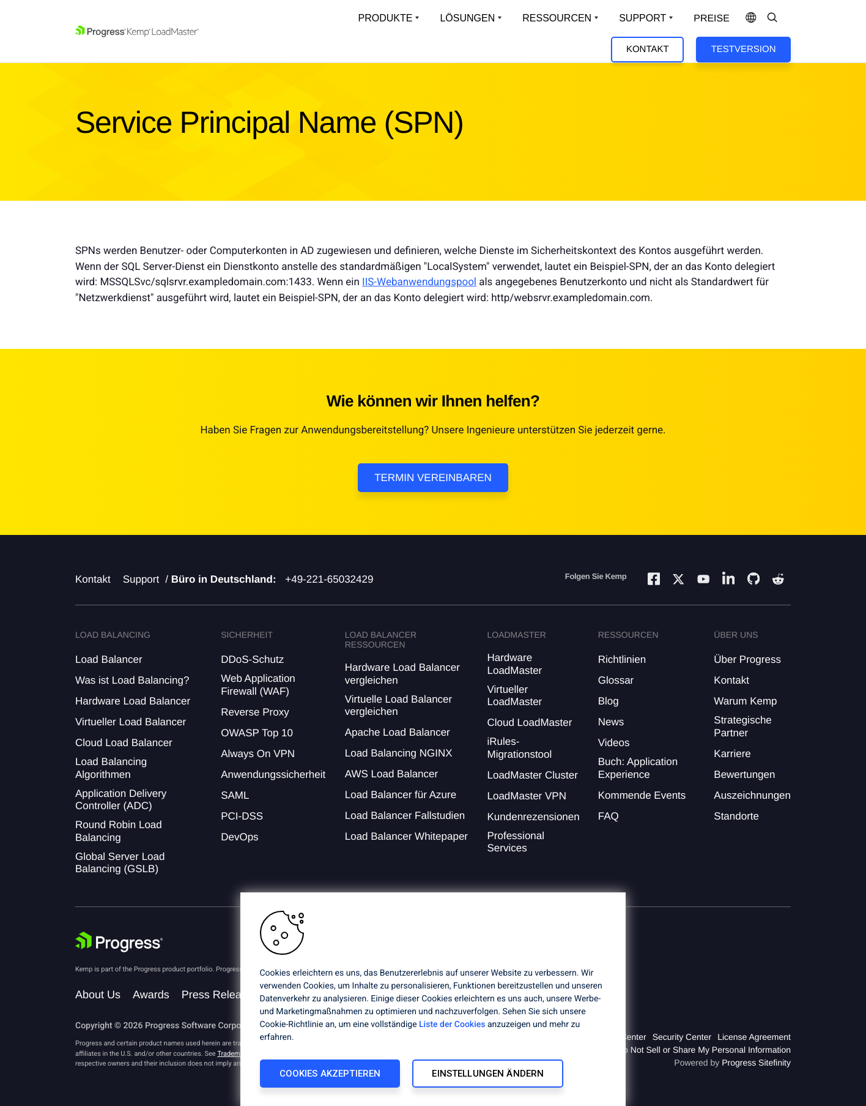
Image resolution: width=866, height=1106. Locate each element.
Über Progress (747, 659)
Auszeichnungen (752, 795)
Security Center (682, 1037)
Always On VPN (258, 754)
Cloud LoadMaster (529, 722)
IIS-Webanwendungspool (419, 282)
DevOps (239, 837)
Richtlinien (622, 659)
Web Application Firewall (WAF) (258, 685)
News (611, 722)
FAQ (608, 816)
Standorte (736, 816)
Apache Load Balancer (397, 732)
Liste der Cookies (452, 1024)
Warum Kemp (745, 701)
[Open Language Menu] (751, 18)
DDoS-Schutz (252, 659)
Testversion (743, 49)
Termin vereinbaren (433, 478)
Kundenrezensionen (533, 817)
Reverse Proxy (255, 712)
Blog (608, 701)
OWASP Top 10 (257, 733)
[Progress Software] (119, 942)
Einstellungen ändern (488, 1073)
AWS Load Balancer (391, 774)
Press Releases (220, 994)
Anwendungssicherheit (273, 774)
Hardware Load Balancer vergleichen (402, 674)
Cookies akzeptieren (330, 1073)
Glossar (616, 680)
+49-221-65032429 (329, 579)
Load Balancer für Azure (400, 795)
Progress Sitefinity (756, 1062)
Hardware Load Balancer (132, 701)
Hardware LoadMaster (514, 664)
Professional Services (515, 842)
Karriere (732, 754)
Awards (151, 994)
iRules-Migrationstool (519, 748)
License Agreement (754, 1037)
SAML (235, 795)
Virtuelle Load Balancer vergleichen (398, 705)
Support (141, 579)
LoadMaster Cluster (532, 775)
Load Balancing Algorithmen (111, 768)
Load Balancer (108, 659)
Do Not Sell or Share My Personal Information (704, 1050)
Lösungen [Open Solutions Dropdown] (467, 18)
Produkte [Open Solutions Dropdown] (385, 18)
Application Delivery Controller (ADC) (120, 800)
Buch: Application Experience (638, 768)
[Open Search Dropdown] (772, 18)
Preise (712, 18)
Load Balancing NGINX (399, 753)
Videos (614, 743)
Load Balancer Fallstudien (405, 815)
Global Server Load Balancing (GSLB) (120, 863)
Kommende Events (642, 795)
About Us (97, 994)
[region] (433, 999)
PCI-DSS (242, 816)
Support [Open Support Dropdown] (642, 18)
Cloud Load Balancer (123, 743)
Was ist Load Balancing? (132, 680)
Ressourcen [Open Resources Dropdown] (556, 18)
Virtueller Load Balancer (130, 722)
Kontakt (647, 49)
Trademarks (235, 1054)
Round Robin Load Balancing (118, 831)
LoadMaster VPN (526, 796)
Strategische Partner (743, 726)
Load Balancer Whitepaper (406, 836)
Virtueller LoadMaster (514, 696)
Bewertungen (744, 774)
